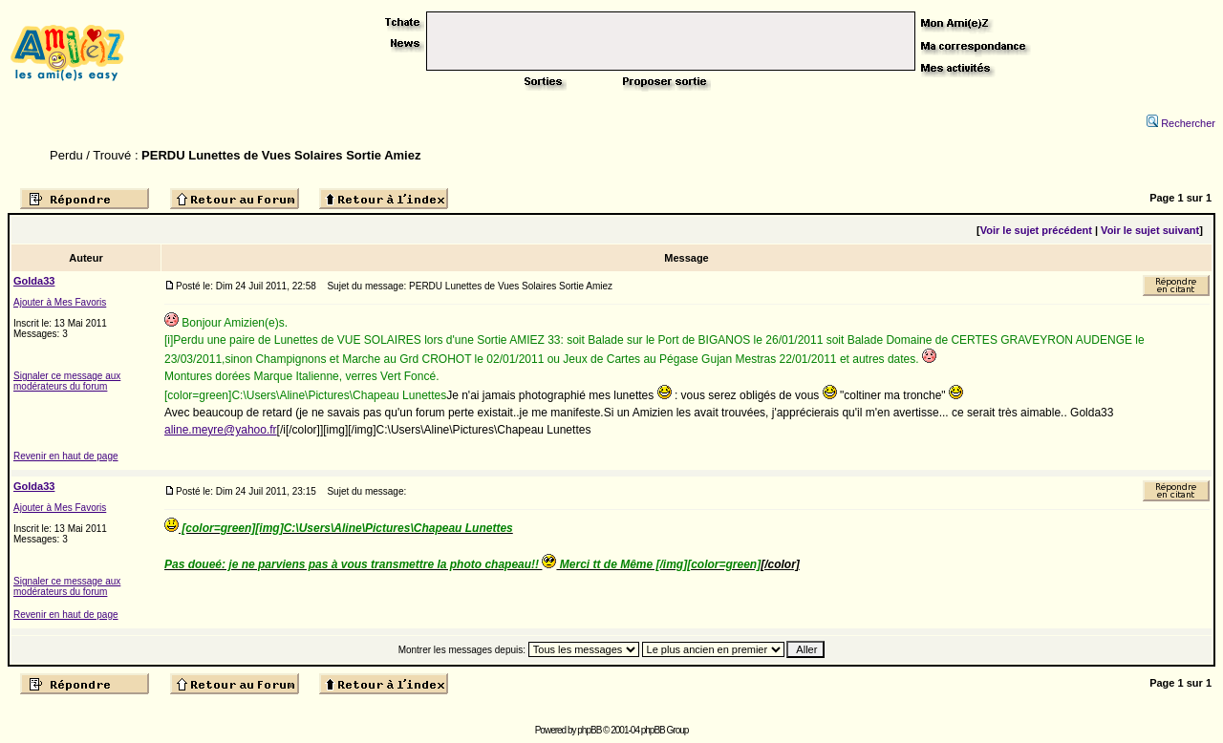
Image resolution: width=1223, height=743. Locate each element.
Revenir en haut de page (65, 456)
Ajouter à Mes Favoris (59, 302)
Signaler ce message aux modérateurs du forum (66, 381)
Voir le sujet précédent (1036, 230)
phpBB (589, 730)
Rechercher (1181, 123)
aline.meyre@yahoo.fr (220, 429)
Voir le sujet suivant (1150, 230)
